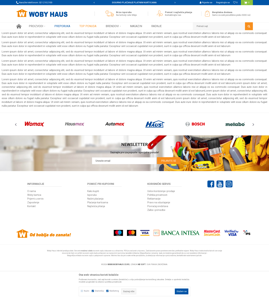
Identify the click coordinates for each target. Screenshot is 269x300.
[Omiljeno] (235, 2)
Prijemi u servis (35, 228)
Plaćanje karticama (97, 232)
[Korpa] (246, 4)
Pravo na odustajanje (158, 232)
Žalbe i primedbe (156, 240)
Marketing (114, 291)
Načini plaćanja (95, 228)
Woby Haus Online (24, 33)
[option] (134, 2)
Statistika (99, 291)
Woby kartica (34, 225)
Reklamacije (154, 228)
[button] (223, 26)
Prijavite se (168, 191)
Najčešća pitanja (96, 236)
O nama (31, 221)
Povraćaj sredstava (157, 236)
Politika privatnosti (157, 225)
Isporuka (92, 225)
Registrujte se (223, 2)
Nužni (86, 291)
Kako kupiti (93, 221)
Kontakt (31, 236)
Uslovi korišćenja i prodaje (161, 221)
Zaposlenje (33, 232)
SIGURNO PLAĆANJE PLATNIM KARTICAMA (134, 2)
